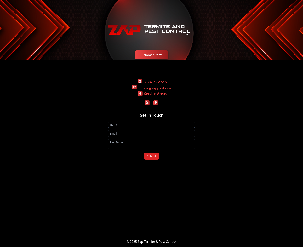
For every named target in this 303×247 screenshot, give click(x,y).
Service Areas (152, 93)
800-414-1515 (156, 82)
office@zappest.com (155, 88)
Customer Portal (151, 55)
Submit (151, 156)
